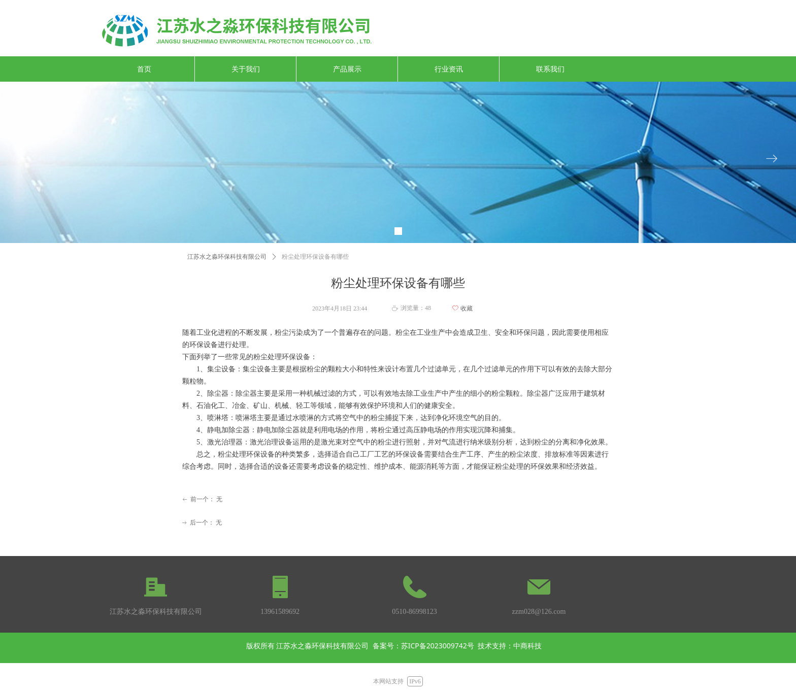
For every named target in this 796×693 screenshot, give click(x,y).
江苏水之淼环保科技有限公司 (227, 256)
